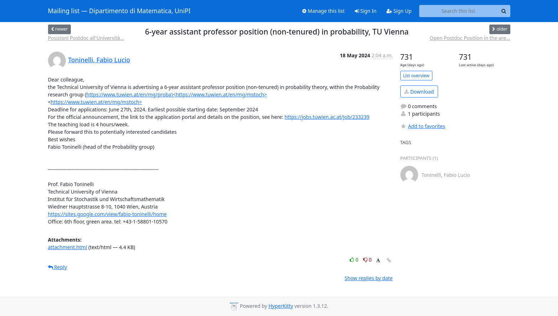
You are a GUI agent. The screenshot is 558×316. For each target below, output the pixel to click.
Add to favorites (422, 126)
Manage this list (323, 10)
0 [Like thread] (354, 259)
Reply (57, 267)
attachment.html (67, 247)
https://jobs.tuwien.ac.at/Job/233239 (326, 117)
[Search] (504, 11)
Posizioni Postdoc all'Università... (86, 38)
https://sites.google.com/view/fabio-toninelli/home (107, 214)
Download (419, 91)
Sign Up (399, 10)
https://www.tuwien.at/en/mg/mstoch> (96, 102)
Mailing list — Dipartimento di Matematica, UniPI (119, 11)
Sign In (366, 10)
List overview (416, 76)
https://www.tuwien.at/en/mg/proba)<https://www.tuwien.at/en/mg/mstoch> (176, 94)
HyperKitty (280, 305)
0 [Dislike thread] (367, 259)
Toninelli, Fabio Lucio (99, 60)
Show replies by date (368, 278)
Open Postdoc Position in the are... (470, 38)
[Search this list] (458, 11)
